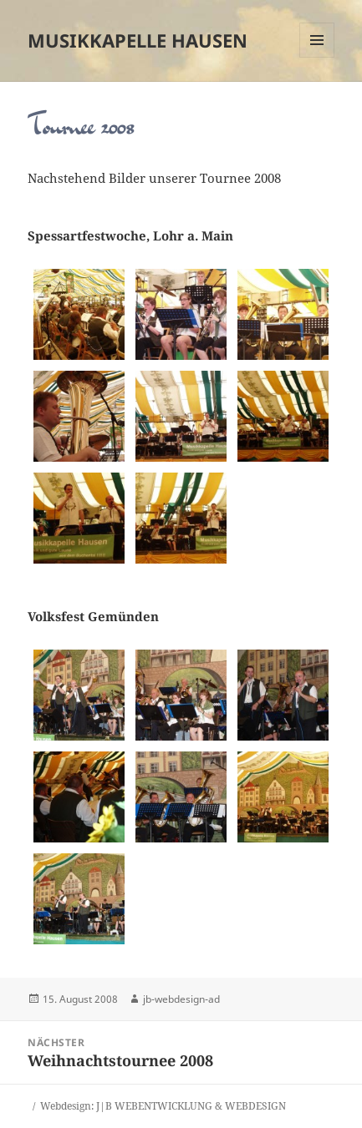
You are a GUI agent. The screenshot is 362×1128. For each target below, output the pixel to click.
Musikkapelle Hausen (137, 40)
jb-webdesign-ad (181, 999)
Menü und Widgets (317, 57)
